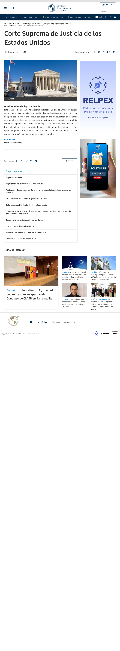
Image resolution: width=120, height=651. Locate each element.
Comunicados (75, 17)
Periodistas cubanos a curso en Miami (21, 238)
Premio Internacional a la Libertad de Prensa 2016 (26, 232)
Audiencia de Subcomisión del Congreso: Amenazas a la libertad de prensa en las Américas (38, 191)
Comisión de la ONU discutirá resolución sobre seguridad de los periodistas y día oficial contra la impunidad (38, 212)
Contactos (67, 322)
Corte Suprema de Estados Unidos (20, 226)
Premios (100, 17)
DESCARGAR (9, 139)
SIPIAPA (7, 25)
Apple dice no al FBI (14, 177)
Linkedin (46, 322)
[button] (108, 5)
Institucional (11, 17)
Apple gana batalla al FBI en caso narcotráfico (24, 183)
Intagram (42, 322)
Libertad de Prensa (31, 17)
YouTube (31, 322)
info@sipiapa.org (56, 322)
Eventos (87, 17)
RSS (74, 322)
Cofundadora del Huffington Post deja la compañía (26, 205)
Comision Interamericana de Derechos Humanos (25, 220)
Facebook (35, 322)
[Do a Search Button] (12, 8)
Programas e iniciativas (54, 17)
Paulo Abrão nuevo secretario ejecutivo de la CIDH (26, 198)
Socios (113, 17)
